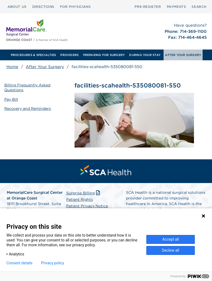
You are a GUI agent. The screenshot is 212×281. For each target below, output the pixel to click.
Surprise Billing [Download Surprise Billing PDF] (83, 193)
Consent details (19, 263)
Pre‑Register (148, 7)
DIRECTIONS (43, 7)
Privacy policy (52, 263)
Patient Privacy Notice (87, 206)
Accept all (170, 239)
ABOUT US (17, 7)
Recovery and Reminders (27, 108)
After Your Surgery (45, 66)
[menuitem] (17, 6)
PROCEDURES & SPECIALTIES (33, 55)
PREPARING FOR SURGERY (104, 55)
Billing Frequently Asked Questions (27, 87)
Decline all (170, 250)
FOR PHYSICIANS (75, 7)
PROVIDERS (69, 55)
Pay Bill (11, 99)
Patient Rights (79, 199)
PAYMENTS (176, 7)
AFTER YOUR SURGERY (183, 55)
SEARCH (199, 7)
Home (12, 66)
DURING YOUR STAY (145, 55)
